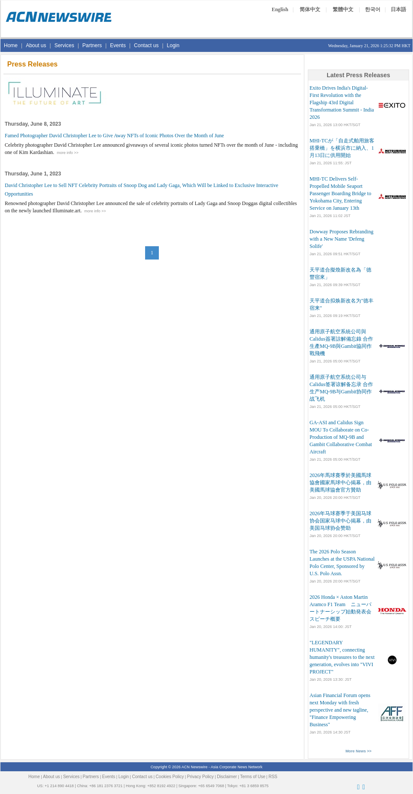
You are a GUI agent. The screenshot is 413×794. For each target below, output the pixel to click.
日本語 (398, 9)
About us (36, 45)
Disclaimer (227, 776)
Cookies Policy (170, 776)
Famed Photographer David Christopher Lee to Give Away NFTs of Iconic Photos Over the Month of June (114, 136)
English (280, 9)
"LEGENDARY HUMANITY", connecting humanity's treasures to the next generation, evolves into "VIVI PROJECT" (342, 657)
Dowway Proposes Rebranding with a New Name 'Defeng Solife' (342, 239)
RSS (272, 776)
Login (173, 45)
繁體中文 (343, 9)
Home (11, 45)
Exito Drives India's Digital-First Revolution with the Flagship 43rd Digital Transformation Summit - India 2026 (342, 102)
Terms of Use (252, 776)
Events (118, 45)
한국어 (372, 9)
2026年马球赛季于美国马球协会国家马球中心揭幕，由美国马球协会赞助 (340, 520)
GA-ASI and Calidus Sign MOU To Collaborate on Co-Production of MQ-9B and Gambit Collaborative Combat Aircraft (341, 437)
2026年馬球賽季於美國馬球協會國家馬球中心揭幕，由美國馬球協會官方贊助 (340, 482)
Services (64, 45)
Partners (92, 45)
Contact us (146, 45)
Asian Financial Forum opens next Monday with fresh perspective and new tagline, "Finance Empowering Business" (340, 710)
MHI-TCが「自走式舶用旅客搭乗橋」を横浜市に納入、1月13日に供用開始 (342, 148)
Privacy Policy (200, 776)
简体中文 (310, 9)
